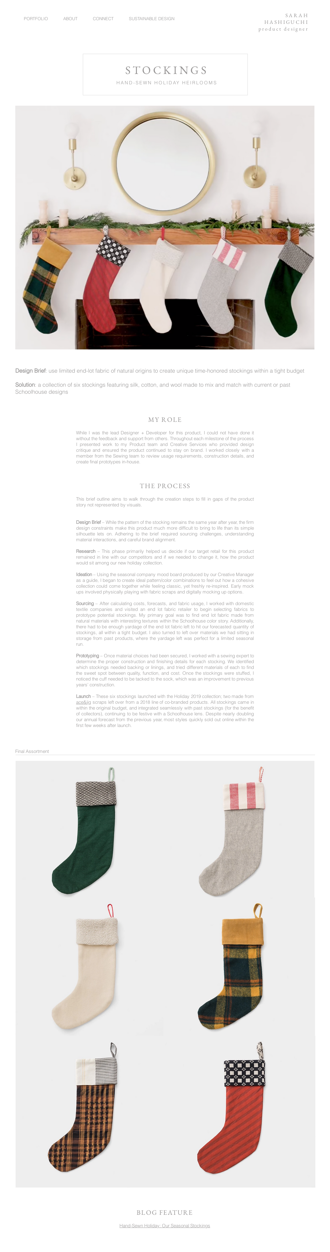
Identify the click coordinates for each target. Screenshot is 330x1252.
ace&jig (83, 702)
